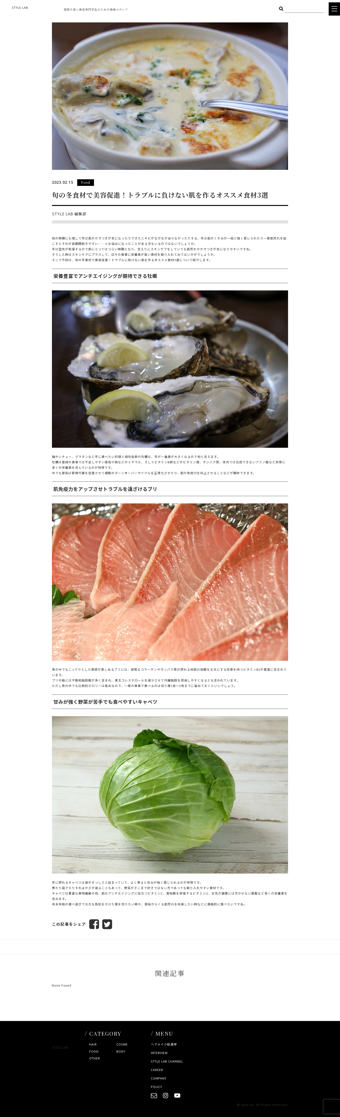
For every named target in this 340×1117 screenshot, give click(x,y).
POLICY (156, 1086)
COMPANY (158, 1078)
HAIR (93, 1044)
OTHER (94, 1058)
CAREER (157, 1069)
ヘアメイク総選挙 (164, 1044)
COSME (122, 1044)
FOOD (94, 1051)
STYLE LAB (20, 7)
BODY (120, 1051)
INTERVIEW (159, 1052)
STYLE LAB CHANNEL (167, 1061)
